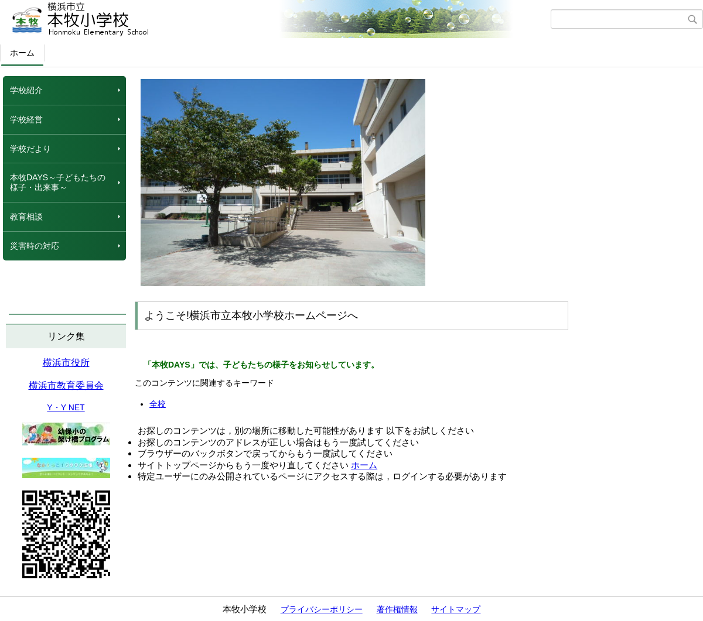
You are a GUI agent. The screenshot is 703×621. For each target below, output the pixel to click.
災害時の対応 (34, 246)
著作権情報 (397, 609)
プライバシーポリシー (322, 609)
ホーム (22, 52)
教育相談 (26, 216)
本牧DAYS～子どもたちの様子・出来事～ (57, 182)
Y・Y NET (65, 407)
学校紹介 (26, 90)
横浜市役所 (66, 363)
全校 (157, 404)
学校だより (30, 148)
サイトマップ (455, 609)
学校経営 (26, 119)
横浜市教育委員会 (66, 385)
